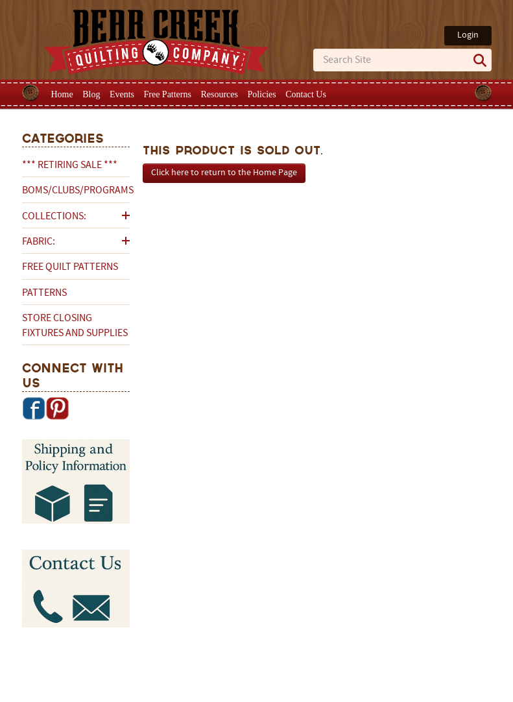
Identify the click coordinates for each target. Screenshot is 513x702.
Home (62, 94)
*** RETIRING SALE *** (69, 165)
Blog (91, 94)
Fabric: (38, 242)
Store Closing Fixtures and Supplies (75, 325)
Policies (261, 94)
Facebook (33, 408)
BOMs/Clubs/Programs (76, 191)
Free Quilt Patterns (70, 267)
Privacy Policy (359, 661)
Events (122, 94)
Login (468, 35)
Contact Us (305, 94)
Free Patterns (167, 94)
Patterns (44, 293)
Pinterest (57, 408)
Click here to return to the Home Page (224, 173)
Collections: (54, 217)
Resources (219, 94)
